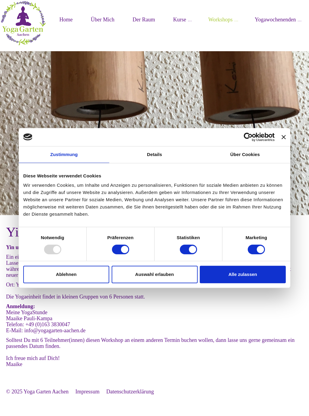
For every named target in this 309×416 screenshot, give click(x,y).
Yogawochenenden (275, 20)
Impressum (87, 392)
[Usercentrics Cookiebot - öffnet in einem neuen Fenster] (248, 137)
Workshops (220, 20)
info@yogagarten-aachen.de (55, 330)
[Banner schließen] (284, 137)
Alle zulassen (242, 274)
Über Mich (102, 20)
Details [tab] (154, 154)
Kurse (179, 20)
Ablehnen (66, 274)
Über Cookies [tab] (245, 154)
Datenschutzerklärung (130, 392)
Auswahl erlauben (154, 274)
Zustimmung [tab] (64, 154)
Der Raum (143, 20)
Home (66, 20)
